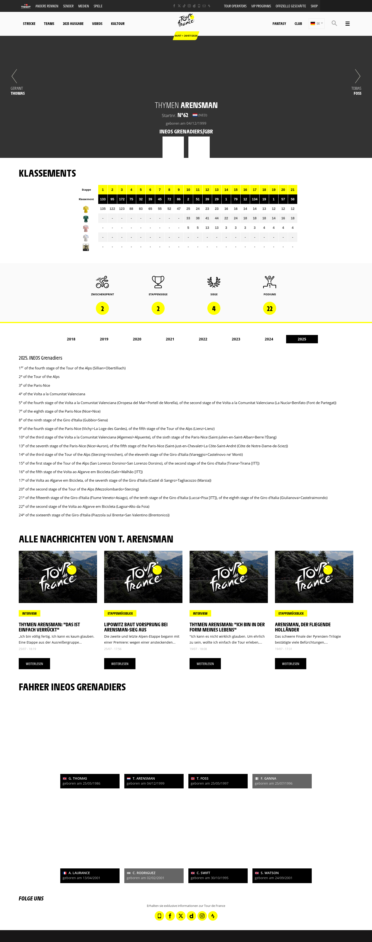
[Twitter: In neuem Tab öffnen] (179, 5)
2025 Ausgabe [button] (73, 23)
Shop (314, 6)
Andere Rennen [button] (46, 6)
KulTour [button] (118, 23)
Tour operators (235, 6)
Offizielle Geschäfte (291, 6)
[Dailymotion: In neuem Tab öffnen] (194, 5)
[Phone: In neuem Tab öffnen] (199, 5)
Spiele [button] (98, 6)
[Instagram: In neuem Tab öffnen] (189, 5)
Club (298, 23)
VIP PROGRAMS (261, 6)
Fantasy (279, 23)
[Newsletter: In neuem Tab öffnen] (204, 5)
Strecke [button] (29, 23)
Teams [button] (49, 23)
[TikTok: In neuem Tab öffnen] (184, 5)
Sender (68, 6)
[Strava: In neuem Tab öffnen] (209, 5)
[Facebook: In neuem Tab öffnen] (174, 5)
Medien (83, 6)
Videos (97, 23)
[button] (317, 23)
